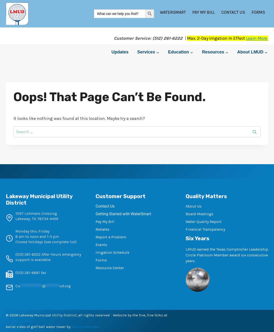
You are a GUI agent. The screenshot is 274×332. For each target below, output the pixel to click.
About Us (194, 206)
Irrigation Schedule (112, 252)
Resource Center (110, 268)
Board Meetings (199, 214)
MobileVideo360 (85, 327)
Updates (120, 52)
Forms (258, 12)
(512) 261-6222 (27, 254)
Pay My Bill (203, 12)
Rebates (103, 229)
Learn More (257, 38)
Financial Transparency (205, 229)
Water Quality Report (204, 221)
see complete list (60, 242)
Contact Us (233, 12)
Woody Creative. (19, 321)
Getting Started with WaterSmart (123, 214)
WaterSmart (173, 12)
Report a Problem (111, 237)
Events (101, 244)
